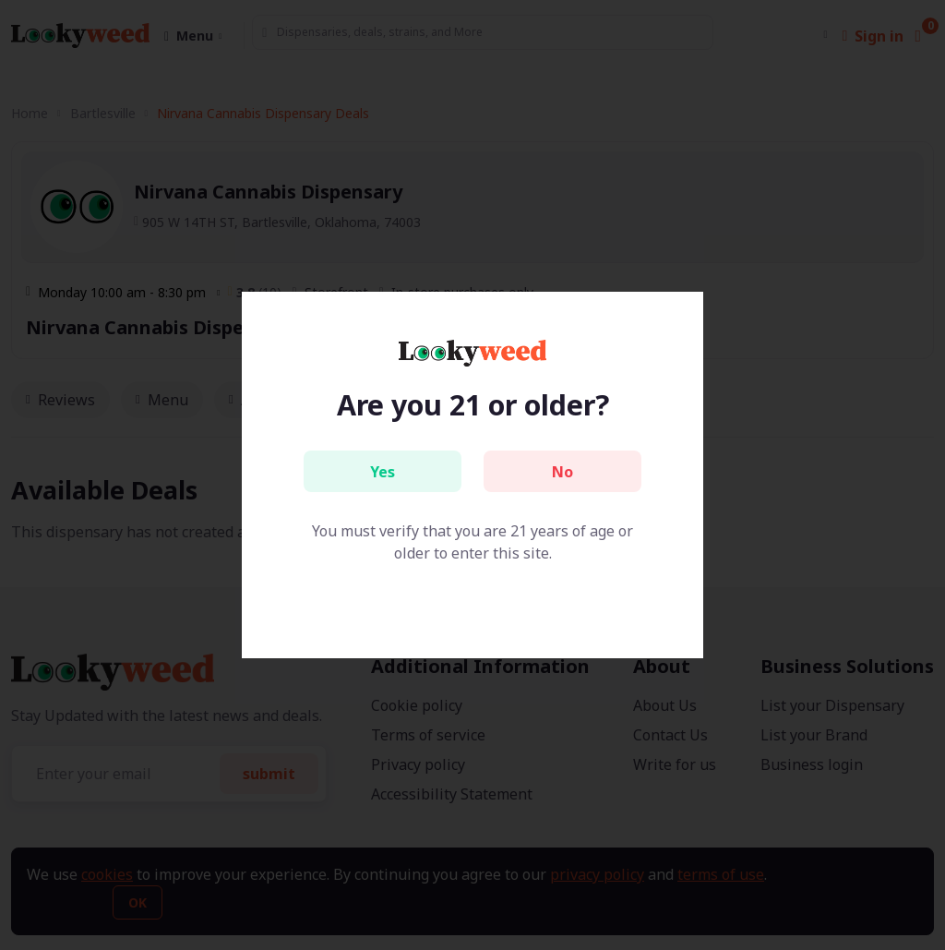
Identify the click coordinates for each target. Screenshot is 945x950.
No (562, 472)
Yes (382, 472)
